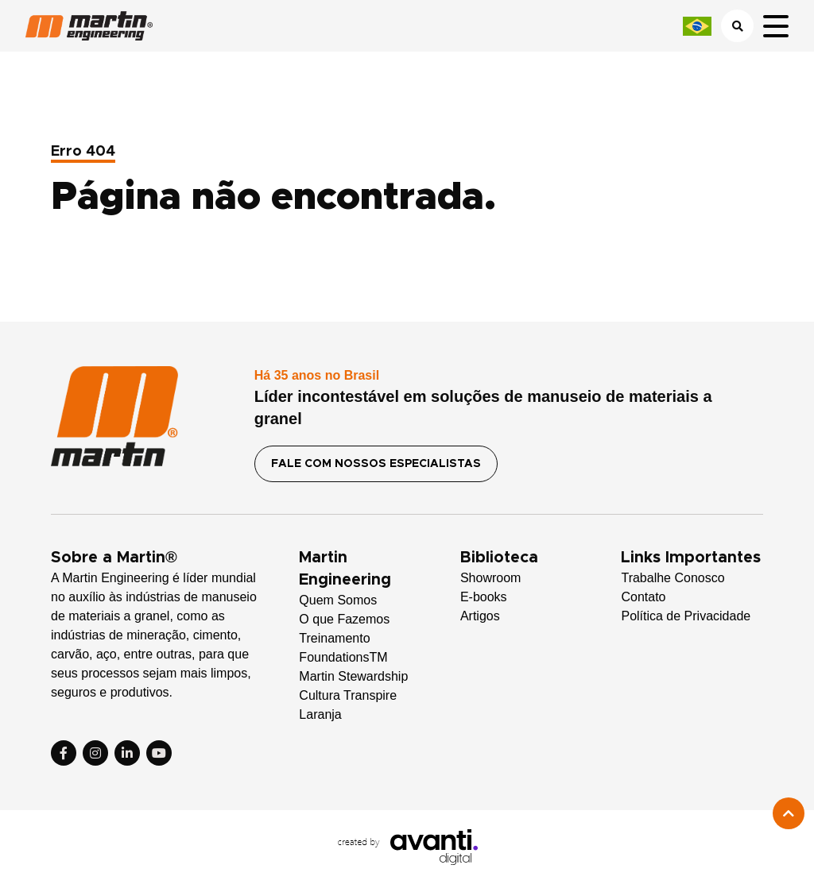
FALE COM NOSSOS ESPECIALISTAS (376, 463)
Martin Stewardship (353, 676)
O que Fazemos (344, 619)
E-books (483, 597)
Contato (643, 597)
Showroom (490, 578)
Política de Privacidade (685, 616)
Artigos (480, 616)
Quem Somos (338, 600)
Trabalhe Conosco (672, 578)
